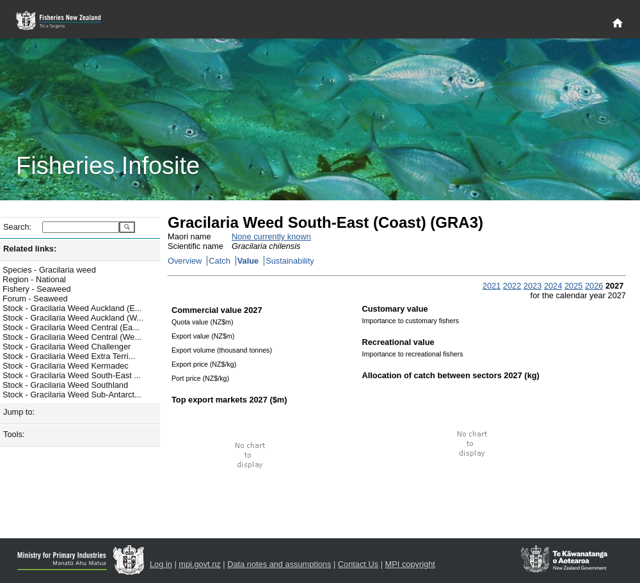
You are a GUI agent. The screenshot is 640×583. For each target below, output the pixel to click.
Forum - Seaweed (35, 298)
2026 (594, 286)
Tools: (13, 434)
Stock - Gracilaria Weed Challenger (67, 346)
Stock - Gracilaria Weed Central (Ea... (71, 327)
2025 (573, 286)
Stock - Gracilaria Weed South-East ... (72, 375)
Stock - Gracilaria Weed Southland (65, 385)
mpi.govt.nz (199, 564)
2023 (532, 286)
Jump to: (19, 412)
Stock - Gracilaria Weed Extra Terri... (69, 356)
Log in (161, 564)
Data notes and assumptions (279, 564)
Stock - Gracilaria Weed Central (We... (72, 337)
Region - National (34, 279)
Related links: (29, 248)
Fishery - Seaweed (37, 289)
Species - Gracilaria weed (49, 270)
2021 (491, 286)
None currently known (271, 236)
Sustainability (290, 261)
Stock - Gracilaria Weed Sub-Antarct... (72, 394)
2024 (553, 286)
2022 (512, 286)
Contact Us (358, 564)
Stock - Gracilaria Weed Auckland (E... (72, 308)
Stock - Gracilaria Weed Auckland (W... (73, 318)
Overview (185, 261)
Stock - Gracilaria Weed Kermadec (66, 366)
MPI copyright (410, 564)
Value (248, 261)
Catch (219, 261)
